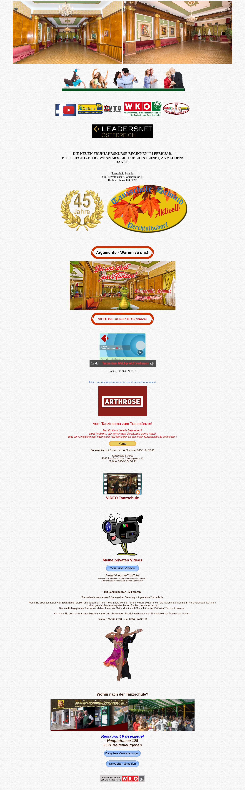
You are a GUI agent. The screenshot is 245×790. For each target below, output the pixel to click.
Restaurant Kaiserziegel (122, 736)
